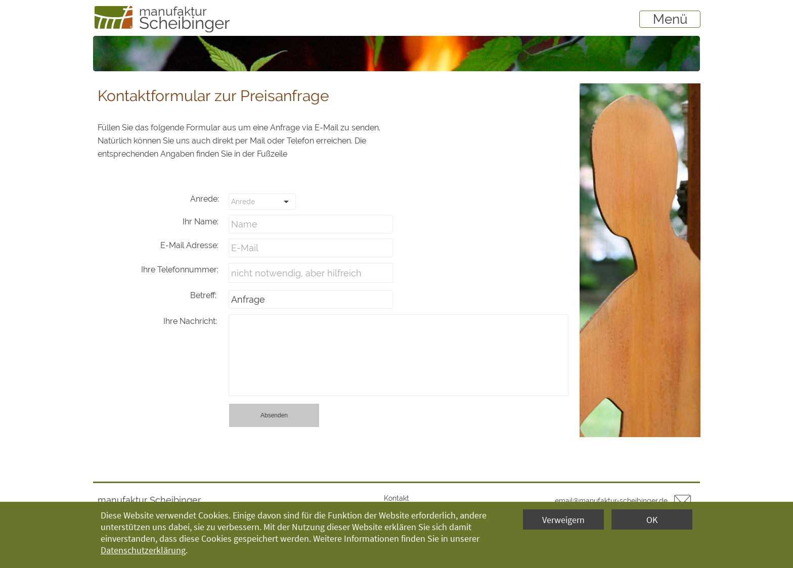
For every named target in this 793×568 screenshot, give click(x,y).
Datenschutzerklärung (143, 550)
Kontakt (396, 498)
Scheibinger (184, 23)
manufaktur (173, 11)
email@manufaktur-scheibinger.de (611, 501)
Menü (670, 19)
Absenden (274, 415)
